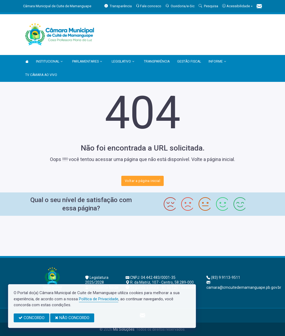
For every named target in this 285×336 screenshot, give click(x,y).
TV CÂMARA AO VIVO (41, 75)
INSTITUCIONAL (49, 62)
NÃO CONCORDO (72, 317)
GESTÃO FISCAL (189, 61)
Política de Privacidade (98, 299)
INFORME (217, 62)
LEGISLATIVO (123, 62)
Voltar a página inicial (142, 181)
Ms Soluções (123, 329)
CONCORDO (32, 317)
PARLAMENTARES (87, 62)
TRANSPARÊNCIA (157, 61)
